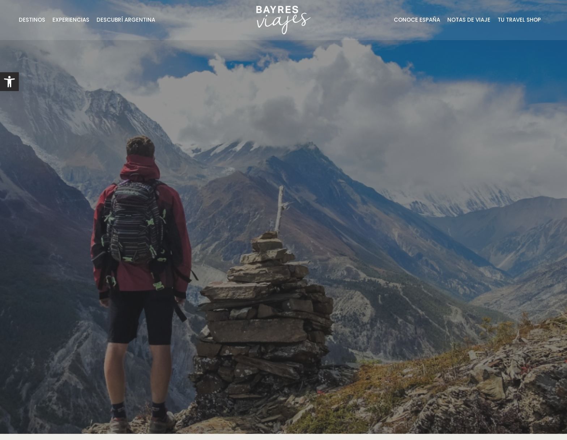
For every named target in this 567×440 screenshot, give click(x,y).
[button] (9, 81)
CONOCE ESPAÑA (417, 19)
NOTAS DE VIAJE (468, 19)
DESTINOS (32, 19)
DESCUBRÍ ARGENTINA (126, 19)
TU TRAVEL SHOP (519, 19)
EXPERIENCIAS (70, 19)
